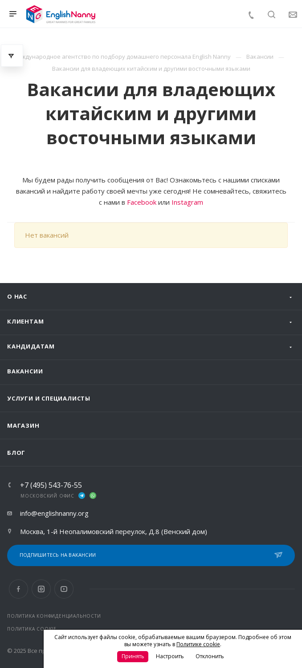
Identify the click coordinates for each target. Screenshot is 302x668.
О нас (17, 296)
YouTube (63, 589)
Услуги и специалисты (48, 398)
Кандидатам (31, 346)
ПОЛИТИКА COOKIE (32, 629)
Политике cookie (198, 644)
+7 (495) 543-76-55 (51, 485)
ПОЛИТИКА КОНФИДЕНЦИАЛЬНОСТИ (54, 616)
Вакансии (25, 371)
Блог (16, 453)
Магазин (23, 425)
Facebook (141, 202)
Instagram (187, 202)
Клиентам (25, 321)
